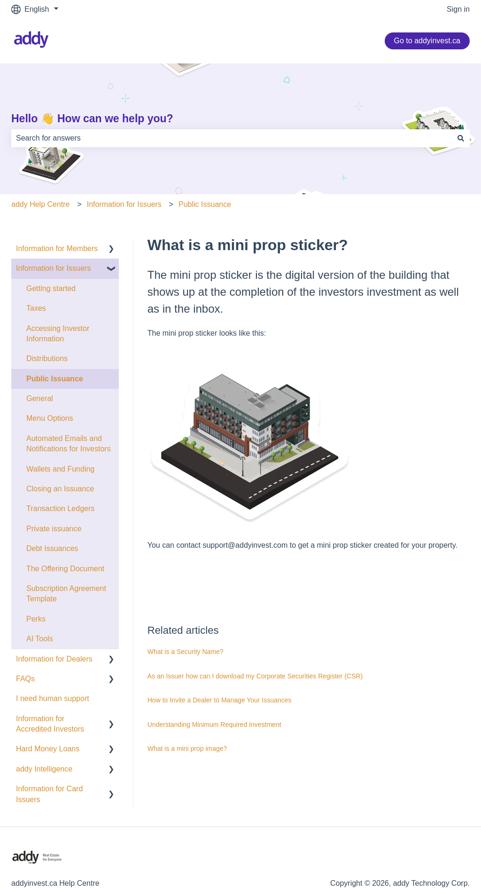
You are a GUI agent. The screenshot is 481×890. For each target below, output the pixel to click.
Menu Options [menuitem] (49, 418)
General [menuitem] (39, 398)
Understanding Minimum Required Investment (214, 724)
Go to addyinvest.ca (427, 41)
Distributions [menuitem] (47, 358)
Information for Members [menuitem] (57, 248)
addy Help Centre (40, 204)
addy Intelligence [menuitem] (44, 769)
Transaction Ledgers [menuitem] (60, 508)
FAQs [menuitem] (25, 679)
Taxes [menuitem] (36, 308)
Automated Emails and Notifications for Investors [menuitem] (68, 443)
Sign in (458, 9)
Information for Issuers (124, 204)
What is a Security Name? (185, 651)
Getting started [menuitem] (51, 288)
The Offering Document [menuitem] (65, 569)
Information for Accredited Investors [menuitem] (50, 724)
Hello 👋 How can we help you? (92, 118)
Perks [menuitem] (36, 619)
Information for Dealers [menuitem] (54, 659)
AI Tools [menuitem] (39, 639)
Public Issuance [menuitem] (54, 379)
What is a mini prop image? (187, 748)
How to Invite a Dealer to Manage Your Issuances (219, 700)
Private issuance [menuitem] (53, 529)
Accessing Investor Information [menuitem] (57, 333)
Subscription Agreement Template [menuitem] (66, 593)
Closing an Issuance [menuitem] (60, 489)
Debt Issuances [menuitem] (52, 548)
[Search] (461, 138)
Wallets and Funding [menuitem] (60, 469)
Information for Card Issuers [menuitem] (49, 794)
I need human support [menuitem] (52, 698)
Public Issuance (204, 204)
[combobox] (231, 138)
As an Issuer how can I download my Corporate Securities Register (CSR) (255, 676)
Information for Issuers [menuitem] (53, 268)
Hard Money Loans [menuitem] (47, 749)
